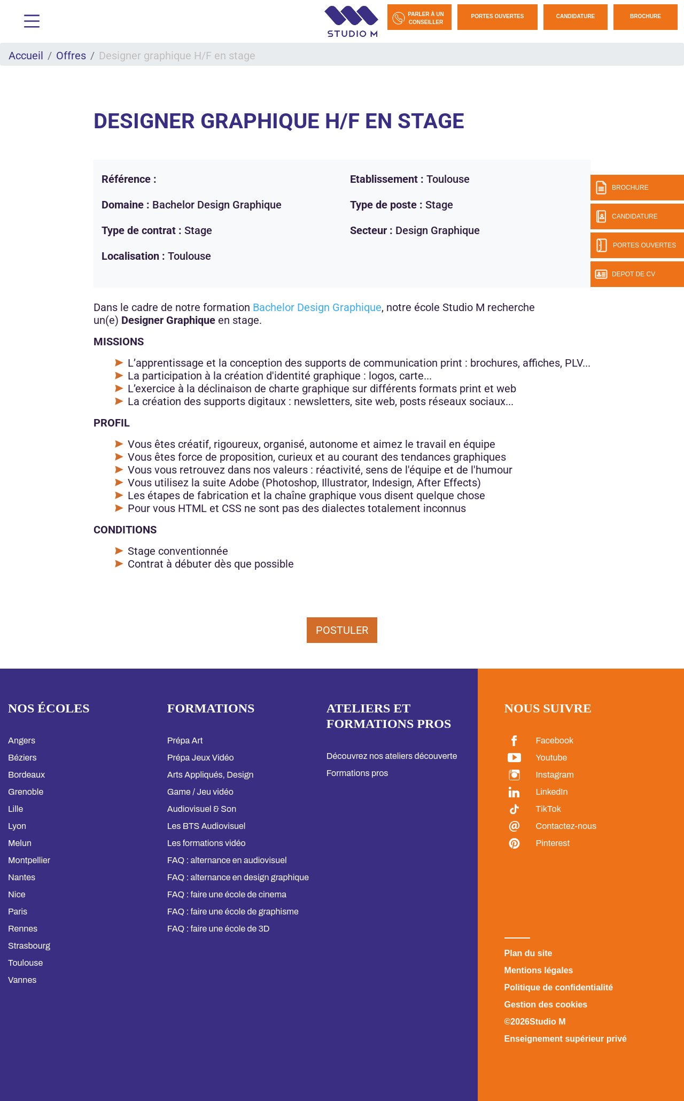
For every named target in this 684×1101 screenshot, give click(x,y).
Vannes (22, 979)
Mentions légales (538, 970)
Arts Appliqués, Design (210, 774)
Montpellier (29, 860)
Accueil (26, 55)
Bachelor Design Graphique (317, 307)
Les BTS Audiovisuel (206, 826)
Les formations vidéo (206, 843)
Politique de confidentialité (558, 987)
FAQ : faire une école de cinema (226, 894)
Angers (21, 740)
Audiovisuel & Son (201, 808)
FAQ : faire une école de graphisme (233, 911)
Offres (71, 55)
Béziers (22, 757)
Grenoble (25, 791)
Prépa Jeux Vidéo (200, 757)
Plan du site (528, 953)
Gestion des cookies (546, 1004)
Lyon (17, 826)
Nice (16, 894)
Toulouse (25, 962)
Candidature (575, 16)
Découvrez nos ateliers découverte (392, 756)
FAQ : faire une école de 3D (218, 928)
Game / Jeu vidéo (200, 791)
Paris (17, 911)
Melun (20, 843)
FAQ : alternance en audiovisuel (227, 860)
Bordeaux (26, 774)
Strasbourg (29, 945)
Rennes (22, 928)
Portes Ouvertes (497, 16)
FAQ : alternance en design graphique (238, 877)
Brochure (645, 16)
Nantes (21, 877)
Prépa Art (185, 740)
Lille (15, 808)
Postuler (342, 630)
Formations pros (357, 773)
